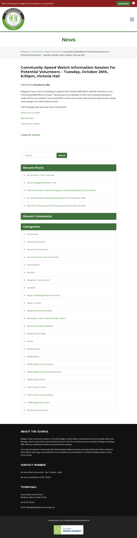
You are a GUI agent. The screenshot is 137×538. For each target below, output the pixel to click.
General (36, 134)
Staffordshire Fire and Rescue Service (44, 371)
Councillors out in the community (43, 257)
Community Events (36, 241)
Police (30, 341)
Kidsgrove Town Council (38, 280)
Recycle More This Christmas (40, 175)
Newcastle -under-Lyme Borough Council (46, 318)
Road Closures (33, 348)
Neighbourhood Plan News (39, 310)
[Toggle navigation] (132, 19)
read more (123, 3)
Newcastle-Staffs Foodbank (40, 325)
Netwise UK (85, 520)
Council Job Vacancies (37, 249)
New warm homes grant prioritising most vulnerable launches (56, 205)
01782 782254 (26, 455)
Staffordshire (33, 356)
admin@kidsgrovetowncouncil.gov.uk (40, 507)
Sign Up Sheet (27, 118)
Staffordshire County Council (40, 364)
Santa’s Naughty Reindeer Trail (41, 182)
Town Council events (36, 387)
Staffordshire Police (36, 379)
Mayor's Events (34, 303)
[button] (133, 2)
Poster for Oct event (30, 112)
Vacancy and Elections (37, 410)
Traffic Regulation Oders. (38, 402)
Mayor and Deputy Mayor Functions (43, 295)
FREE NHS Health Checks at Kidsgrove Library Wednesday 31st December (61, 190)
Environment (33, 264)
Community (32, 234)
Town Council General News (40, 394)
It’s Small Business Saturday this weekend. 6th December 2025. (56, 198)
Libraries (31, 287)
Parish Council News (36, 333)
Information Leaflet (30, 123)
